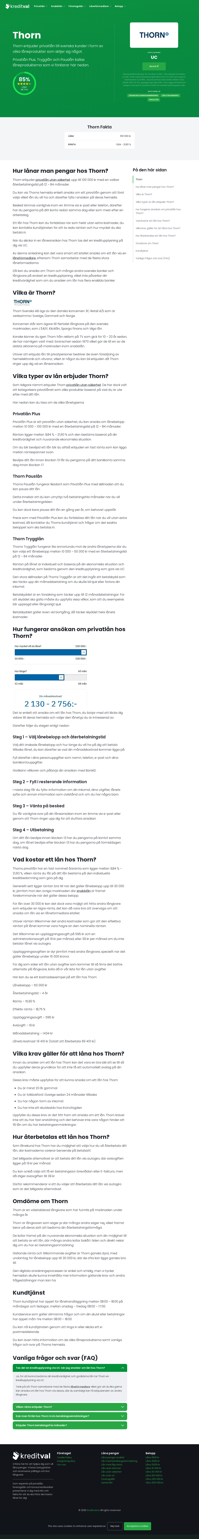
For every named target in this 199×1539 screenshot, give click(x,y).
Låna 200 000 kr (154, 1479)
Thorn (139, 179)
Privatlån (153, 100)
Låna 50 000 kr (154, 1471)
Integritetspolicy (66, 1461)
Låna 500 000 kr (154, 1482)
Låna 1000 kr (152, 1457)
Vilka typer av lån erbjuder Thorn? (155, 202)
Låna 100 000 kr (154, 1475)
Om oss (61, 1464)
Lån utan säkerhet (170, 95)
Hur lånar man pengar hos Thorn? (155, 186)
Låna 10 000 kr (153, 1468)
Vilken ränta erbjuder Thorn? (70, 1407)
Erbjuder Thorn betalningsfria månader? (70, 1425)
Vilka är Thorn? (144, 194)
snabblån (84, 891)
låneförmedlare (24, 258)
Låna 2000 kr (153, 1461)
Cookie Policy (64, 1457)
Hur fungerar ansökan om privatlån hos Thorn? (158, 211)
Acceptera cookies (137, 1526)
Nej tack (114, 1526)
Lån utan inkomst (111, 1468)
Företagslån (108, 1479)
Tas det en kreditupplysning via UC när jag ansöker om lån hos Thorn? (70, 1368)
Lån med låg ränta (111, 1464)
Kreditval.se (93, 1510)
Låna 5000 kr (153, 1464)
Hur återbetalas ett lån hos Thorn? (156, 235)
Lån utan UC (108, 1475)
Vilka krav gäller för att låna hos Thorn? (158, 228)
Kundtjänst (142, 250)
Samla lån (107, 1482)
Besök (154, 66)
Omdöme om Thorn (147, 243)
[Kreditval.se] (17, 6)
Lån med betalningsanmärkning (143, 95)
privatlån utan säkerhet (53, 180)
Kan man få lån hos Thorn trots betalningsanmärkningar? (70, 1416)
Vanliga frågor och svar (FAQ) (153, 258)
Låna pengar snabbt (113, 1457)
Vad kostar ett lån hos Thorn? (153, 220)
